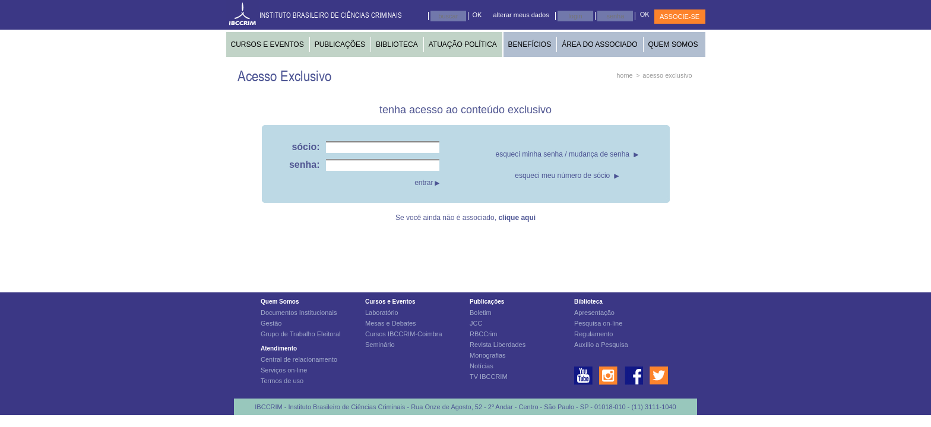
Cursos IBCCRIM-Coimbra (403, 333)
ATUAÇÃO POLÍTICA (463, 44)
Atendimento (279, 348)
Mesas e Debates (390, 323)
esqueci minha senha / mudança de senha (563, 154)
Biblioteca (588, 301)
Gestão (271, 323)
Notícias (481, 365)
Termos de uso (282, 380)
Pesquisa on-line (598, 323)
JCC (476, 323)
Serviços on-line (284, 370)
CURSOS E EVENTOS (267, 44)
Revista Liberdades (497, 344)
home (624, 75)
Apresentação (594, 312)
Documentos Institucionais (299, 312)
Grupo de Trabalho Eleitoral (301, 333)
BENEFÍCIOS (530, 44)
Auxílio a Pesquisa (601, 344)
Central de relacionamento (299, 359)
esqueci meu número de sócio (562, 175)
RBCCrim (483, 333)
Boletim (481, 312)
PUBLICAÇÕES (340, 44)
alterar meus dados (521, 14)
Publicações (487, 301)
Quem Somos (280, 301)
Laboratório (381, 312)
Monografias (488, 355)
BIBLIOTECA (397, 44)
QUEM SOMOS (673, 44)
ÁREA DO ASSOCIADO (599, 44)
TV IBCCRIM (489, 376)
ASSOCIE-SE (679, 16)
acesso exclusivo (667, 75)
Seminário (380, 344)
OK (477, 14)
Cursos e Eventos (390, 301)
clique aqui (517, 218)
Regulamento (593, 333)
